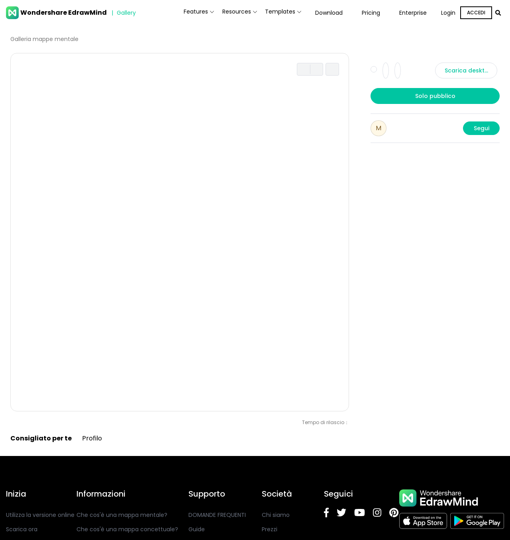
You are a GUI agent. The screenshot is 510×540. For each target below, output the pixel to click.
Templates (277, 13)
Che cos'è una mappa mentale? (121, 515)
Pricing (371, 13)
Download (329, 13)
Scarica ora (21, 529)
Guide (196, 529)
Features (170, 13)
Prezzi (269, 529)
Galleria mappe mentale (44, 39)
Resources (222, 13)
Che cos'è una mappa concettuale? (127, 529)
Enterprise (413, 13)
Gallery (122, 13)
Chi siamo (276, 515)
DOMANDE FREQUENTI (217, 515)
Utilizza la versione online (40, 515)
